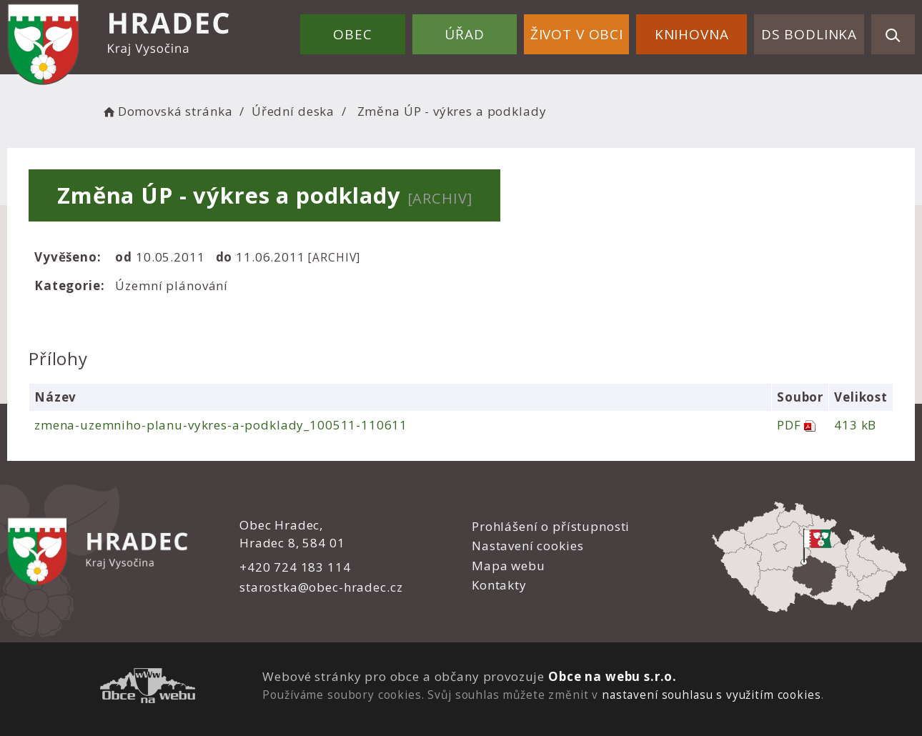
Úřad (464, 34)
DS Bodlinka (809, 34)
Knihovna (692, 34)
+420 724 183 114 (295, 567)
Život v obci (576, 34)
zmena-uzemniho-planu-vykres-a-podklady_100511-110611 (220, 425)
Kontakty (499, 585)
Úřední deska (293, 111)
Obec (352, 34)
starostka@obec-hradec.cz (320, 587)
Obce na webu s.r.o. (612, 676)
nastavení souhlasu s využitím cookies (711, 694)
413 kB (855, 425)
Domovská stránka (166, 111)
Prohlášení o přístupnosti (551, 526)
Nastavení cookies (527, 545)
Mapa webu (508, 565)
